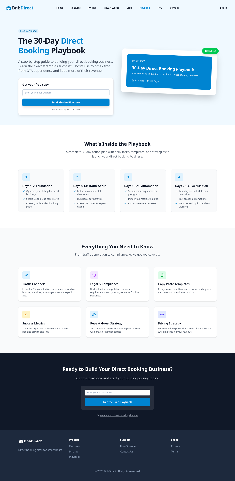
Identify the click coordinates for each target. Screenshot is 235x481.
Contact (174, 7)
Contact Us (126, 451)
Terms (175, 451)
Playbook (145, 7)
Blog (129, 7)
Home (59, 7)
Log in (225, 7)
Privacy (175, 446)
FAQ (160, 7)
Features (75, 7)
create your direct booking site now (119, 415)
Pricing (92, 7)
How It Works (111, 7)
